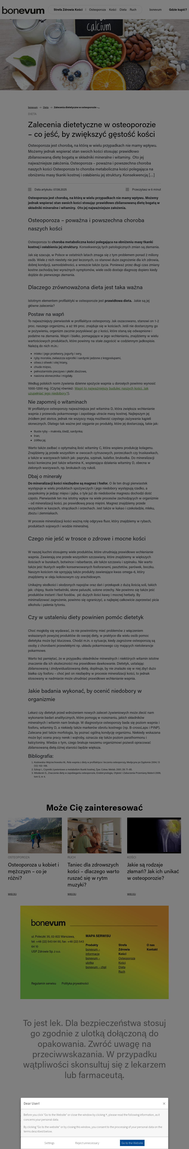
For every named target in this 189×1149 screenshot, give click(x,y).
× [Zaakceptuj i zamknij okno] (164, 1103)
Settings (49, 1143)
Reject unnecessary (87, 1143)
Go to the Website (132, 1143)
